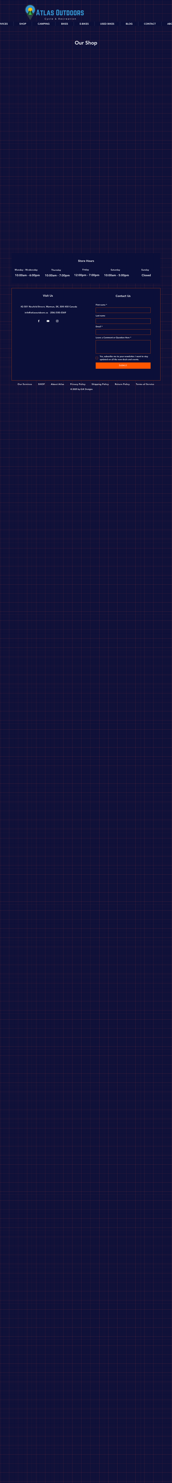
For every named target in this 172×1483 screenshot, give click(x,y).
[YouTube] (48, 321)
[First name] (122, 310)
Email (99, 326)
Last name (100, 315)
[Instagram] (57, 321)
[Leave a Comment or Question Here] (123, 346)
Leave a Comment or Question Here (113, 337)
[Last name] (122, 321)
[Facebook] (38, 321)
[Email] (122, 332)
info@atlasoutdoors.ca (36, 312)
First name (101, 304)
